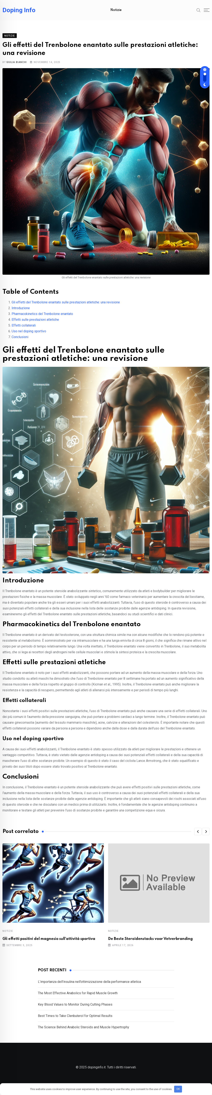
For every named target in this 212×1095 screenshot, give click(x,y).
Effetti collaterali (24, 329)
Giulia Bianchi (16, 66)
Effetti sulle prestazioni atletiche (35, 324)
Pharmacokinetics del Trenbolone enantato (42, 318)
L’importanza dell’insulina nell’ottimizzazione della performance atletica (89, 986)
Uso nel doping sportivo (29, 335)
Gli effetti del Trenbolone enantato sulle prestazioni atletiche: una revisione (66, 306)
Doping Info (18, 10)
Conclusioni (20, 341)
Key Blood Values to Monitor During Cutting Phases (75, 1009)
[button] (198, 835)
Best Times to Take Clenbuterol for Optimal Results (75, 1020)
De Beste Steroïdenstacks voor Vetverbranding (150, 943)
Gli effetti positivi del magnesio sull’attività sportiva (48, 943)
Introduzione (21, 312)
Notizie (116, 10)
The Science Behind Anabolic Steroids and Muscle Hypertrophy (83, 1031)
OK (178, 1088)
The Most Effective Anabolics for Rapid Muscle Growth (78, 997)
